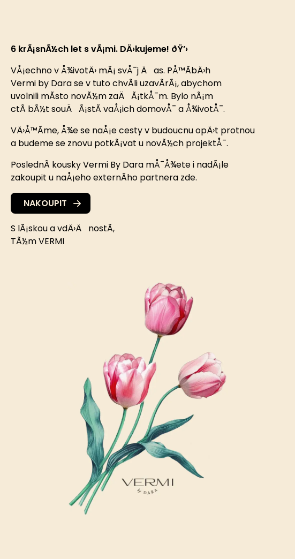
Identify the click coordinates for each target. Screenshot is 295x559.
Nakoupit (52, 203)
